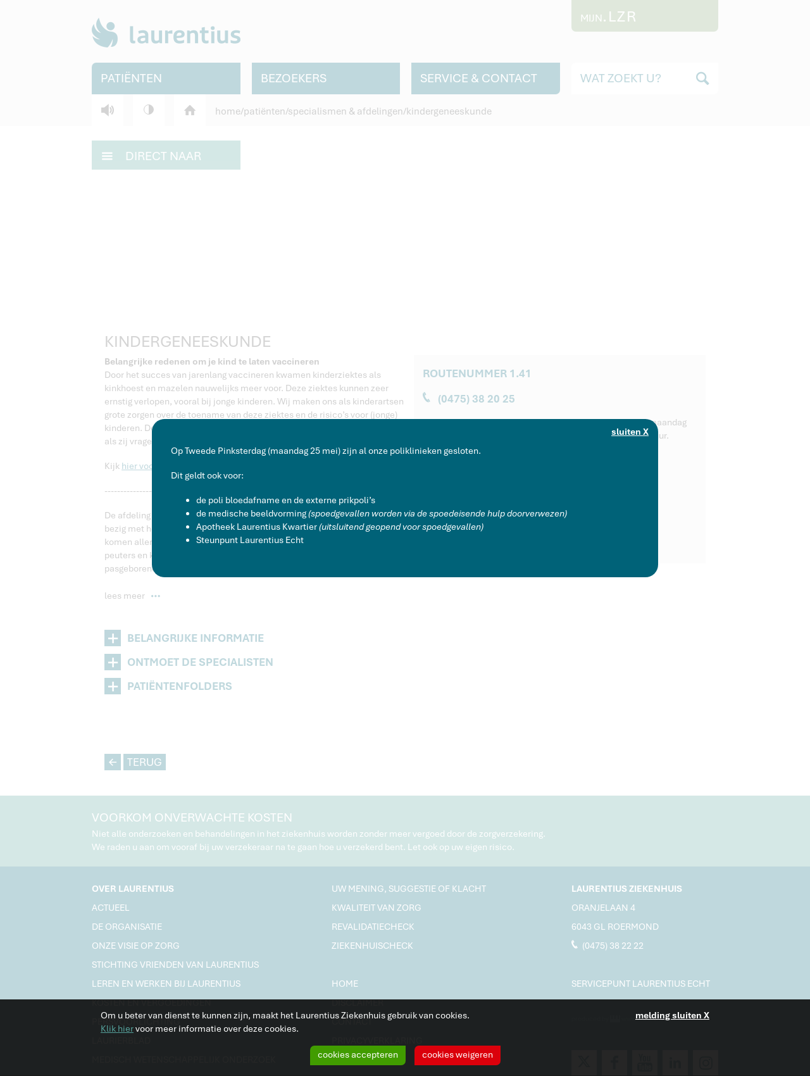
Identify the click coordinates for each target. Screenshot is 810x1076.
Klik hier (117, 1028)
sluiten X (630, 431)
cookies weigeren (457, 1054)
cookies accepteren (358, 1054)
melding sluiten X (672, 1015)
